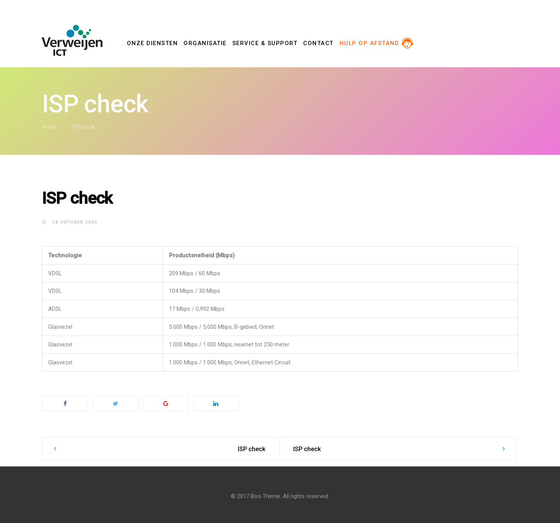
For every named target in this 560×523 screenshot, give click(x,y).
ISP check (251, 449)
